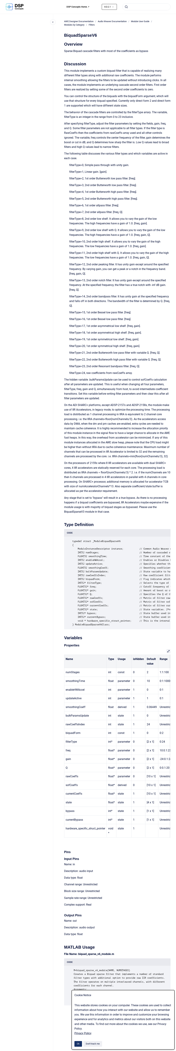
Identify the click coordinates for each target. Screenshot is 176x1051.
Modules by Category (74, 24)
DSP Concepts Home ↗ (78, 6)
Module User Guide (140, 21)
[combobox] (146, 7)
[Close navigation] (53, 22)
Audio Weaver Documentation (112, 21)
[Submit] (126, 7)
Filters (92, 24)
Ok (78, 1043)
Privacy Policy (82, 1033)
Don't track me (93, 1043)
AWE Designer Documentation (79, 21)
